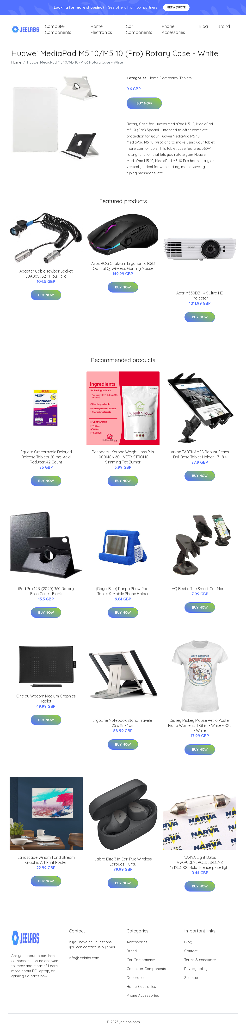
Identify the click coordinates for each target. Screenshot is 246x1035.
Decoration (136, 982)
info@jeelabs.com (84, 962)
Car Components (139, 32)
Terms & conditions (200, 964)
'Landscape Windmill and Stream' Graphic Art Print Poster (46, 865)
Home (16, 67)
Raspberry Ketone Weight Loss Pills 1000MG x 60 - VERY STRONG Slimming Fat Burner (123, 461)
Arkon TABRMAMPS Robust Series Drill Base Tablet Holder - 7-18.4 (200, 459)
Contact (190, 955)
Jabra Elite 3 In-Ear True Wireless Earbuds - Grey (123, 866)
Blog (203, 29)
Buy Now (144, 108)
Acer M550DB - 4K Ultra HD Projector (199, 300)
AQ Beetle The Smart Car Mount (200, 593)
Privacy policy (195, 973)
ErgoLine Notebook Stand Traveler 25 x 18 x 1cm (122, 728)
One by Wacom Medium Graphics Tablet (46, 703)
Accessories (137, 946)
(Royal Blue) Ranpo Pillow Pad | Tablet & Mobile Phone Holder (123, 596)
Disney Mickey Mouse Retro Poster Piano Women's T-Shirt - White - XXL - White (199, 730)
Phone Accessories (173, 32)
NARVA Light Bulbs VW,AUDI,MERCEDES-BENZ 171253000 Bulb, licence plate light (200, 867)
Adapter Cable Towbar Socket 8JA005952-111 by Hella (46, 278)
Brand (223, 29)
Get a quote (176, 7)
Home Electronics (101, 32)
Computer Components (58, 32)
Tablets (185, 82)
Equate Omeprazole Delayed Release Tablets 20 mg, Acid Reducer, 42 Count (46, 461)
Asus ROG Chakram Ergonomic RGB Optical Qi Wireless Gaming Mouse (123, 271)
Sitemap (191, 982)
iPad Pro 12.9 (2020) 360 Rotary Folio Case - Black (46, 596)
